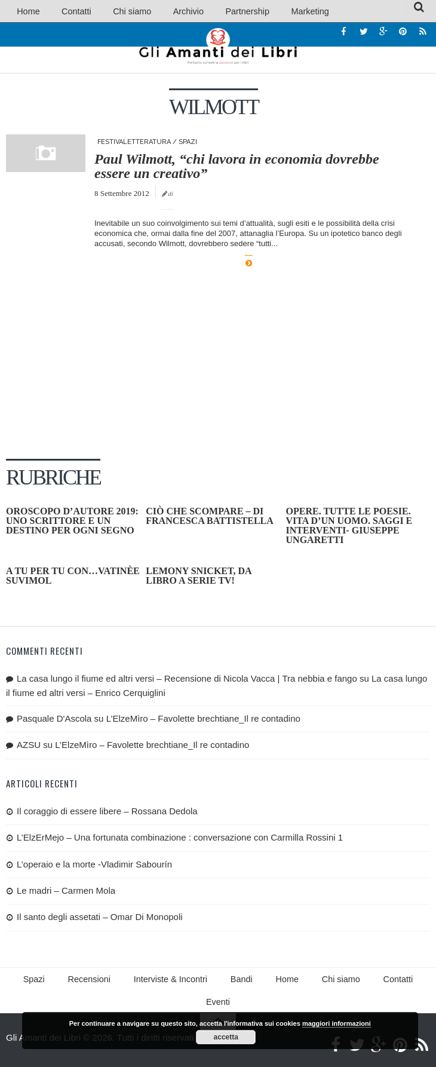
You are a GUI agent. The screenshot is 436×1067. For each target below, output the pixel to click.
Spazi (188, 144)
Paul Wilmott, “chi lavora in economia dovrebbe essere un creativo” (236, 168)
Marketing (264, 11)
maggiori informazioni (336, 1023)
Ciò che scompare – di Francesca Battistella (210, 518)
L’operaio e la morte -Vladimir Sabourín (94, 865)
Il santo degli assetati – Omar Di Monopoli (100, 918)
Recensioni (79, 982)
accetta (226, 1037)
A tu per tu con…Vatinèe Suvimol (73, 577)
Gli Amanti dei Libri (218, 48)
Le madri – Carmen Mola (66, 892)
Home (24, 11)
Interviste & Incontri (152, 982)
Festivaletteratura (134, 144)
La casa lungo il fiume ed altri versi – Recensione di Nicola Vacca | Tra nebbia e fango (187, 680)
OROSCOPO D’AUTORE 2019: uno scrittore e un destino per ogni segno (72, 522)
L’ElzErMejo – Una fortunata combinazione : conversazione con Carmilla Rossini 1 (180, 839)
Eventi (406, 982)
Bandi (218, 982)
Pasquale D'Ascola (54, 720)
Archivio (160, 11)
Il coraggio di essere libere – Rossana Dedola (107, 813)
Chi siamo (113, 11)
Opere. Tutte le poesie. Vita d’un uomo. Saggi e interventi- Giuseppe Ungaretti (349, 527)
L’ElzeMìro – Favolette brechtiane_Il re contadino (203, 720)
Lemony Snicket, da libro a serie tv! (198, 577)
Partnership (211, 11)
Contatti (65, 11)
